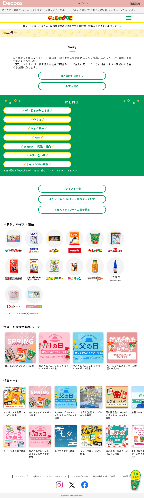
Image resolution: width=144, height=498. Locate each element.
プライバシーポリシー (56, 476)
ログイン (83, 3)
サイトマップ (22, 476)
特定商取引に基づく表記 (104, 476)
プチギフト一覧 (72, 188)
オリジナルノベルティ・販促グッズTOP (72, 199)
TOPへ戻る (72, 86)
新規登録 (135, 3)
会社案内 (37, 476)
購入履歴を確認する (72, 75)
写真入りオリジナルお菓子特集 (72, 209)
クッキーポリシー (80, 476)
